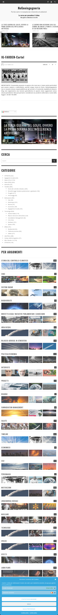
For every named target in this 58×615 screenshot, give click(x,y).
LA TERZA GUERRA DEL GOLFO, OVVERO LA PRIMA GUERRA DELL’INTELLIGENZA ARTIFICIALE (14, 27)
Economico (11, 207)
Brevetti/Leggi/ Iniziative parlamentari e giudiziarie (22, 191)
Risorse (10, 204)
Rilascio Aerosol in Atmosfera (16, 216)
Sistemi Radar (12, 213)
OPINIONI (7, 176)
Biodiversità (11, 229)
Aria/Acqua (11, 202)
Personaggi (11, 195)
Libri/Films (7, 236)
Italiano (5, 112)
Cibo (9, 200)
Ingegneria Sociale (9, 178)
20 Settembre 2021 (8, 64)
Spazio (10, 224)
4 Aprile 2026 (4, 31)
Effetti (6, 227)
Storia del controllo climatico (16, 189)
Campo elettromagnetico (11, 238)
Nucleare (10, 222)
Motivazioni (7, 198)
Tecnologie (7, 211)
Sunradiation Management (15, 218)
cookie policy (33, 613)
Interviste (7, 184)
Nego (29, 604)
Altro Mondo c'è (9, 240)
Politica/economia (13, 231)
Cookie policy (25, 613)
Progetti (10, 193)
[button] (55, 579)
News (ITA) (7, 180)
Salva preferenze (29, 609)
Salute (9, 233)
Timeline (6, 187)
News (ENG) (7, 182)
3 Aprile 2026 (35, 31)
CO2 (9, 220)
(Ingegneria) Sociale (13, 209)
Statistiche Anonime (29, 599)
